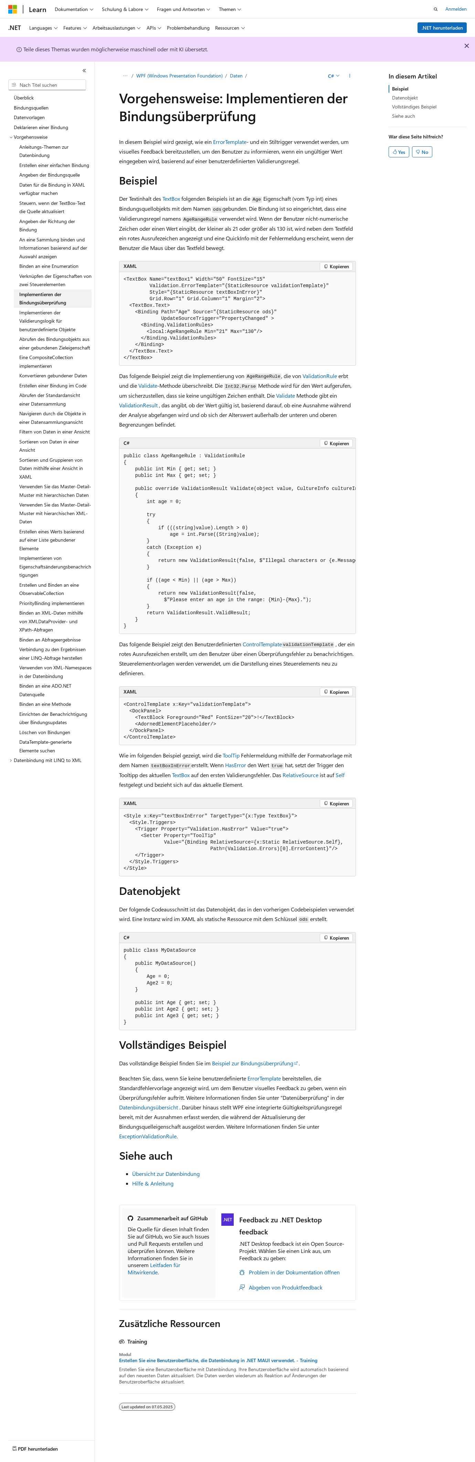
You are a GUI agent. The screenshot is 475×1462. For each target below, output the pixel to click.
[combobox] (47, 85)
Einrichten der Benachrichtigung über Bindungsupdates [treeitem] (53, 718)
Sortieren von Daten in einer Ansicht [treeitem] (49, 445)
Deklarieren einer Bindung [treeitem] (41, 127)
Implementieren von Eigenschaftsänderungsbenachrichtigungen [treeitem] (55, 566)
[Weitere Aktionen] (350, 76)
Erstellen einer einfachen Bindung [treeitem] (54, 165)
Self (340, 775)
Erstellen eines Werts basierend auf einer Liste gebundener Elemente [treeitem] (51, 540)
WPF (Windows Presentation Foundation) (179, 75)
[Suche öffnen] (436, 9)
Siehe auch (403, 116)
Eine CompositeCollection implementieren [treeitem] (46, 361)
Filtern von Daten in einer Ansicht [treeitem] (54, 431)
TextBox (171, 198)
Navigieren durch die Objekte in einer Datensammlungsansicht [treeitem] (52, 417)
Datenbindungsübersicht (148, 1107)
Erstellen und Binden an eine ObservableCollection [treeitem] (49, 589)
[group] (237, 541)
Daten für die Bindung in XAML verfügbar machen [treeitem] (52, 189)
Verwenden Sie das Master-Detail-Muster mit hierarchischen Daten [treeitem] (55, 490)
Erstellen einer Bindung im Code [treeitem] (52, 385)
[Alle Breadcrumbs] (125, 76)
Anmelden (456, 9)
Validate (147, 385)
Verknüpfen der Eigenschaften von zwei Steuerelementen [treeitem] (55, 280)
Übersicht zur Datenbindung (166, 1173)
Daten (236, 75)
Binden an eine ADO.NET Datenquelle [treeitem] (45, 690)
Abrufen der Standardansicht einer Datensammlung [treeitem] (49, 399)
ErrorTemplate (229, 141)
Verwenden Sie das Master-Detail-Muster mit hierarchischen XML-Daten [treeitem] (55, 513)
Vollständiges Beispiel (414, 106)
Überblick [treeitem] (24, 97)
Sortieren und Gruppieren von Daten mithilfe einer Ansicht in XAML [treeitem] (51, 468)
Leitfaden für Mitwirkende (154, 1268)
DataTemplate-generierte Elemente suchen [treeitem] (45, 746)
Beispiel (400, 88)
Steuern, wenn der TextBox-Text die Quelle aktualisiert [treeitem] (52, 207)
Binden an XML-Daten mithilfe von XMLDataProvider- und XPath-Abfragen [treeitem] (51, 621)
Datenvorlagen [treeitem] (29, 117)
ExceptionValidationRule (148, 1136)
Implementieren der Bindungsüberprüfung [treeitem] (42, 298)
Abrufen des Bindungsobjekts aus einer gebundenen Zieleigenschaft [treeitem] (54, 343)
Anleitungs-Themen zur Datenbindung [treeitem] (43, 151)
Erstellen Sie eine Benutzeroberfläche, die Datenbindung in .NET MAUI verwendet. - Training (218, 1360)
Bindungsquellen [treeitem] (31, 107)
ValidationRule (320, 375)
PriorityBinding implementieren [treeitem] (51, 603)
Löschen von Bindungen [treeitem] (44, 732)
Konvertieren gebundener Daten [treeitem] (53, 375)
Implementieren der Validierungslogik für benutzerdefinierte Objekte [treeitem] (47, 321)
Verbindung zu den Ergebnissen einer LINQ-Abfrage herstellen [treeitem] (52, 653)
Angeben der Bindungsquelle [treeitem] (49, 174)
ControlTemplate (262, 644)
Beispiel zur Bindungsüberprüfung (252, 1063)
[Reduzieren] (84, 70)
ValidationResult (138, 405)
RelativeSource (300, 775)
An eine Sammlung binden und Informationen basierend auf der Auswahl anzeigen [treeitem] (53, 248)
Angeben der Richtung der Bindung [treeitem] (47, 225)
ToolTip (231, 755)
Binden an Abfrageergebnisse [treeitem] (50, 639)
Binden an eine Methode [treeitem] (45, 704)
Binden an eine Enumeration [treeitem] (48, 266)
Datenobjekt (405, 97)
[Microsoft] (12, 9)
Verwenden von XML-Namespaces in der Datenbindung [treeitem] (55, 671)
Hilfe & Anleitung (152, 1183)
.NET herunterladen (442, 27)
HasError (235, 765)
